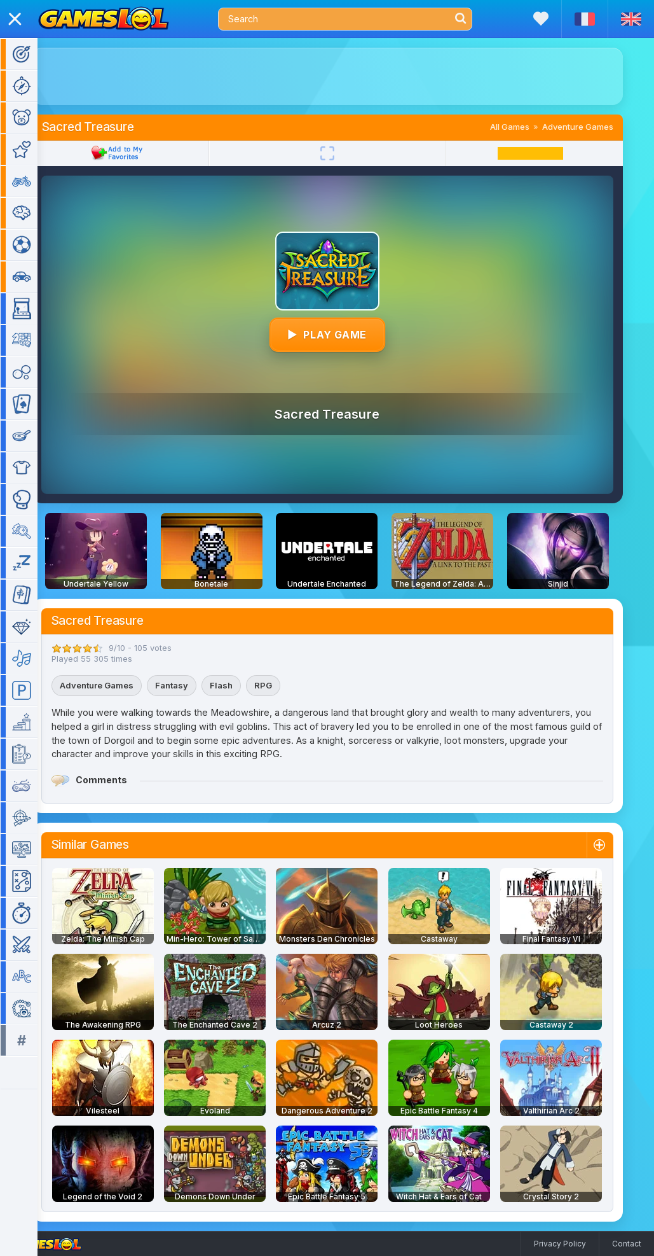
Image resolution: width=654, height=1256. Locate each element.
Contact (626, 1243)
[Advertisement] (345, 76)
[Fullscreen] (346, 153)
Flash (239, 685)
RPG (281, 685)
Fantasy (190, 685)
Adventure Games (596, 127)
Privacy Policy (560, 1243)
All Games (528, 127)
